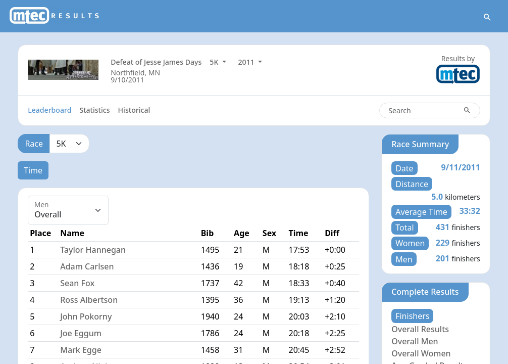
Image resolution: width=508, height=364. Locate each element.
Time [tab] (33, 170)
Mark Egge (80, 349)
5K (215, 62)
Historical (134, 110)
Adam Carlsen (87, 266)
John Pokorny (86, 316)
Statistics (94, 110)
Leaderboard (49, 110)
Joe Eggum (80, 333)
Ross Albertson (89, 299)
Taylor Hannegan (93, 249)
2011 (247, 62)
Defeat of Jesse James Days (156, 62)
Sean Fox (77, 283)
